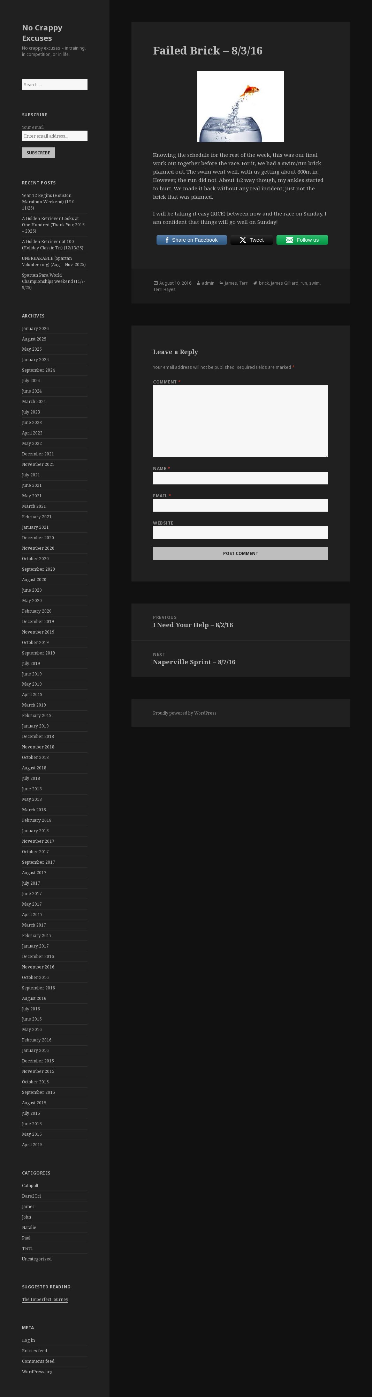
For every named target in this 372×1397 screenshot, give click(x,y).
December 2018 (38, 736)
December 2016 (38, 956)
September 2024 (38, 370)
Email (162, 496)
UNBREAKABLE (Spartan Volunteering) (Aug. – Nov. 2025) (54, 261)
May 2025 (32, 349)
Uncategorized (37, 1259)
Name (161, 468)
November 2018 (38, 747)
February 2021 (37, 517)
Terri (27, 1248)
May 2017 (32, 904)
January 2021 (35, 527)
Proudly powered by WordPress (185, 713)
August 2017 (34, 873)
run (304, 283)
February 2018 (37, 820)
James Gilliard (284, 283)
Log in (28, 1340)
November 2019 (38, 632)
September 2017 (38, 862)
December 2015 (38, 1061)
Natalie (29, 1227)
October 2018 (35, 757)
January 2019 (35, 726)
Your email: (33, 127)
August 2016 (34, 998)
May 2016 (32, 1029)
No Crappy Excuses (42, 32)
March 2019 (34, 705)
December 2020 (38, 538)
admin (208, 283)
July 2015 (31, 1113)
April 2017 (32, 914)
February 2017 (37, 935)
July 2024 (31, 380)
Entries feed (34, 1351)
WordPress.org (37, 1372)
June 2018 (32, 789)
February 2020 (37, 611)
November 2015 (38, 1071)
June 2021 (32, 485)
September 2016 (38, 988)
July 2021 (31, 475)
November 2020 (38, 548)
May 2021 (32, 496)
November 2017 (38, 841)
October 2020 (35, 559)
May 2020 (32, 601)
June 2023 (32, 422)
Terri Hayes (164, 289)
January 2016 (35, 1050)
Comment (167, 382)
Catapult (30, 1185)
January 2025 (35, 360)
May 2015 (32, 1134)
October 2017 (35, 852)
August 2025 (34, 339)
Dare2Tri (31, 1196)
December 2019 (38, 621)
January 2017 (35, 946)
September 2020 (38, 569)
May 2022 (32, 443)
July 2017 (31, 883)
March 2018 (34, 810)
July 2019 (31, 663)
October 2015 (35, 1082)
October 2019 (35, 642)
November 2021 (38, 464)
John (26, 1217)
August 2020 (34, 580)
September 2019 (38, 653)
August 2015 (34, 1103)
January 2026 (35, 328)
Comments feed (38, 1361)
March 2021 (34, 506)
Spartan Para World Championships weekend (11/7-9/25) (53, 281)
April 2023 (32, 433)
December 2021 (38, 454)
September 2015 (38, 1092)
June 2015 (32, 1124)
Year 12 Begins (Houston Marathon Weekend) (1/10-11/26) (49, 201)
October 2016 (35, 977)
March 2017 (34, 925)
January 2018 (35, 831)
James (28, 1206)
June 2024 (32, 391)
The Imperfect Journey (45, 1299)
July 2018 (31, 778)
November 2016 (38, 967)
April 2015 (32, 1145)
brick (264, 283)
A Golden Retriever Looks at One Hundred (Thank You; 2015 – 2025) (53, 224)
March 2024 (34, 401)
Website (163, 523)
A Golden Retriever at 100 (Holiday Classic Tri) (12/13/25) (52, 245)
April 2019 (32, 694)
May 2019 (32, 684)
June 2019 (32, 674)
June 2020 (32, 590)
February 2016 (37, 1040)
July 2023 (31, 412)
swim (314, 283)
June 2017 (32, 894)
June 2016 (32, 1019)
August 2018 (34, 768)
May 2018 (32, 799)
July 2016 (31, 1009)
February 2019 (37, 715)
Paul (26, 1238)
